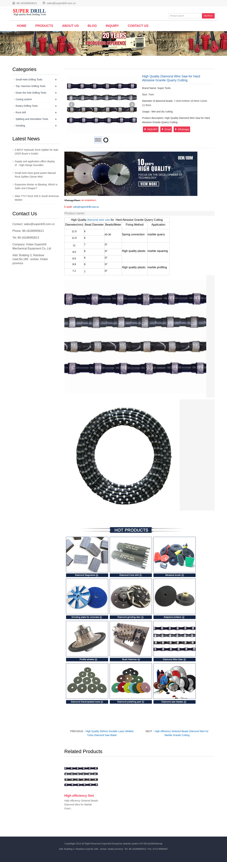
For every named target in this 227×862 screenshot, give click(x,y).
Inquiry (112, 26)
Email (166, 129)
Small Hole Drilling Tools (29, 79)
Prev (71, 104)
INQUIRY (150, 129)
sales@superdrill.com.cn (61, 3)
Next (132, 104)
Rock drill (21, 112)
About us (70, 26)
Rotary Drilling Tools (27, 105)
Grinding (20, 125)
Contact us (138, 26)
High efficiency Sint (79, 795)
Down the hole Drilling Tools (31, 92)
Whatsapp (182, 129)
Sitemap (158, 843)
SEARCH (208, 16)
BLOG (92, 26)
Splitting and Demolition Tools (32, 119)
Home (21, 26)
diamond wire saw (99, 219)
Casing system (24, 99)
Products (44, 26)
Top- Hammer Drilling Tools (30, 86)
